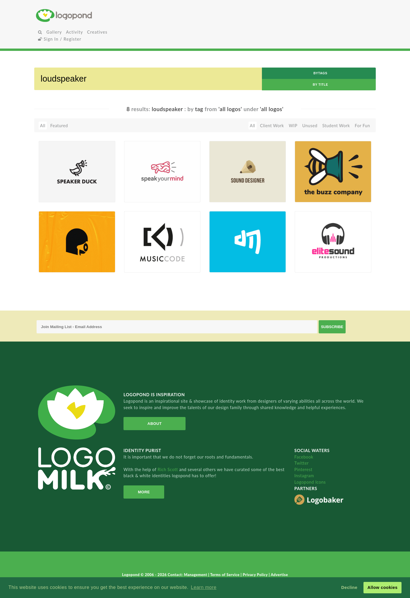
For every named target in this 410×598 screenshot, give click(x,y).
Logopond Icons (310, 482)
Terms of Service (225, 575)
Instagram (304, 475)
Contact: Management (188, 575)
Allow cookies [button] (382, 587)
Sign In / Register (59, 39)
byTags (320, 73)
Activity (74, 32)
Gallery (54, 32)
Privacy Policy (256, 575)
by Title (320, 84)
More (144, 492)
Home (92, 15)
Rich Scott (168, 469)
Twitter (301, 463)
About (154, 423)
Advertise (279, 575)
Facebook (303, 456)
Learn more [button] (203, 587)
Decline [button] (349, 587)
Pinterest (303, 469)
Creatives (97, 32)
